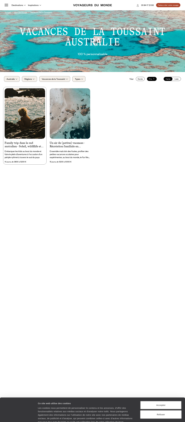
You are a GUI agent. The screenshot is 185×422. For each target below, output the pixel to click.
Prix (151, 79)
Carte (167, 79)
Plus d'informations (58, 404)
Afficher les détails (159, 416)
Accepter (160, 384)
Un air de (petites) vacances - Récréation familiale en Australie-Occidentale (67, 145)
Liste (176, 79)
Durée (139, 79)
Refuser (161, 394)
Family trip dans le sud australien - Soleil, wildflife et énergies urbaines (23, 145)
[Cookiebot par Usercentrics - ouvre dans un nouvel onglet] (18, 416)
